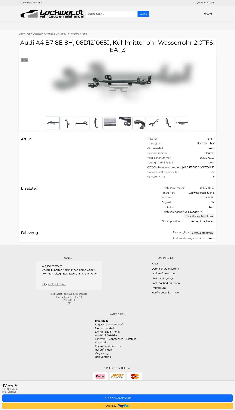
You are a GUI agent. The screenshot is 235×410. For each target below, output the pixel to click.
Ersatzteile (38, 33)
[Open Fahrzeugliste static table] (202, 233)
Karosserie (101, 342)
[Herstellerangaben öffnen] (199, 216)
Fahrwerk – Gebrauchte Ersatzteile (115, 339)
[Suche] (143, 14)
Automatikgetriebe (77, 33)
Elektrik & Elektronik (107, 331)
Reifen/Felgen (103, 349)
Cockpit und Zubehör (108, 346)
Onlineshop (25, 33)
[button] (231, 26)
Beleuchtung (103, 356)
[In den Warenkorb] (117, 398)
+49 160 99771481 (52, 266)
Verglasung (102, 353)
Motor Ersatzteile (105, 328)
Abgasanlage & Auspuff (109, 324)
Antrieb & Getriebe (55, 33)
